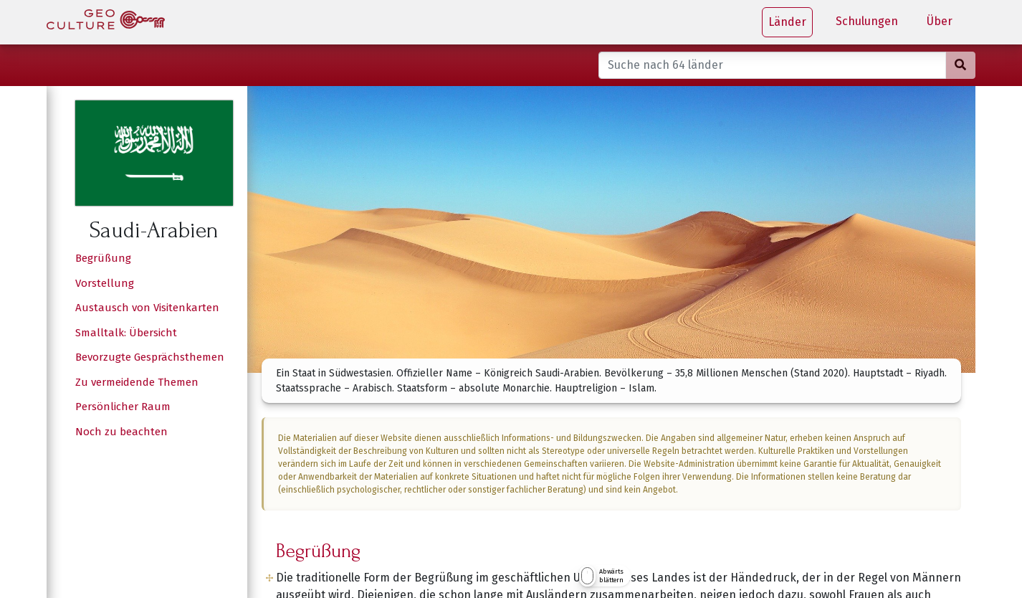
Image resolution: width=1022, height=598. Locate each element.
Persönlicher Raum (123, 406)
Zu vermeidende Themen (137, 382)
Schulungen (867, 21)
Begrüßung (103, 258)
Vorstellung (104, 283)
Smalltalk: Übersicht (126, 332)
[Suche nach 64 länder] (772, 65)
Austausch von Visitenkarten (147, 307)
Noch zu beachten (121, 431)
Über (939, 21)
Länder (787, 22)
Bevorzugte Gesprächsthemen (149, 357)
